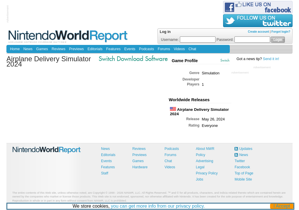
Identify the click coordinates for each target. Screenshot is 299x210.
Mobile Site (243, 179)
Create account (258, 31)
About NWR (205, 149)
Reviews (58, 49)
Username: (188, 40)
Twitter (239, 161)
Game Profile (185, 60)
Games (42, 49)
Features (113, 49)
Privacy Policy (207, 173)
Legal (200, 167)
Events (129, 49)
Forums (164, 49)
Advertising (204, 161)
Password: (243, 40)
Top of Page (243, 173)
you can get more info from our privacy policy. (158, 206)
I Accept (282, 206)
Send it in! (271, 59)
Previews (76, 49)
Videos (179, 49)
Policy (200, 155)
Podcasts (146, 49)
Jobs (199, 179)
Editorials (95, 49)
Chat (192, 49)
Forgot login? (281, 31)
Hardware (139, 167)
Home (15, 49)
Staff (104, 173)
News (27, 49)
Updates (245, 149)
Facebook (242, 167)
